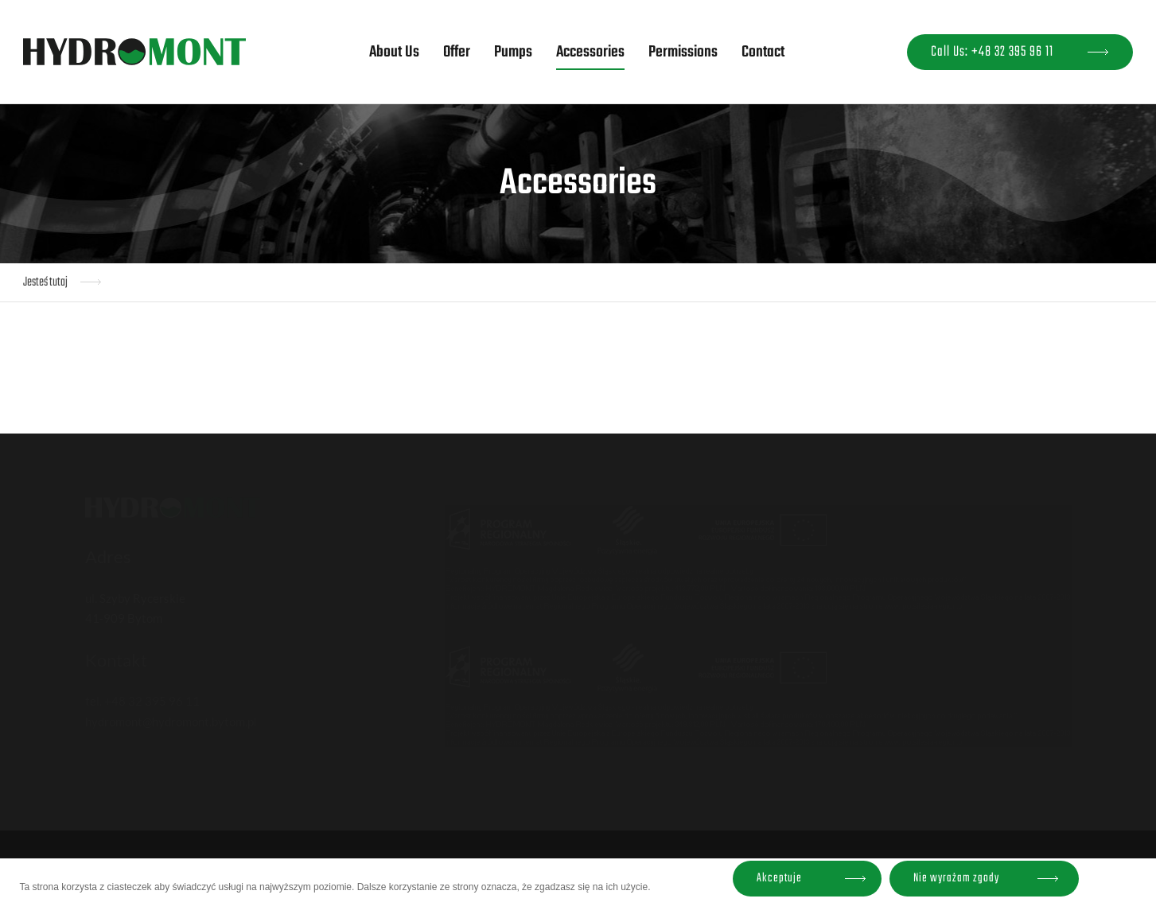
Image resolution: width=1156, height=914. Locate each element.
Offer (456, 52)
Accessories (590, 52)
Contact (762, 52)
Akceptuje (779, 878)
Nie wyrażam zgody (956, 878)
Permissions (683, 52)
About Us (394, 52)
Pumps (513, 52)
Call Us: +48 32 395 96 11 (992, 52)
